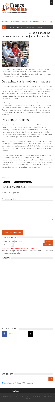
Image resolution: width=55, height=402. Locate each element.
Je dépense (6, 245)
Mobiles (18, 383)
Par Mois (25, 21)
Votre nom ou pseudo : (11, 192)
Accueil (5, 21)
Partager (5, 177)
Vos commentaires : (9, 199)
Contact (15, 391)
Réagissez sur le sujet (14, 187)
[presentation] (19, 225)
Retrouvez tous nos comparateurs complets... (20, 248)
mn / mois (19, 241)
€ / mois (17, 245)
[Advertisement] (18, 293)
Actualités (15, 21)
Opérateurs (28, 383)
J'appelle (5, 241)
